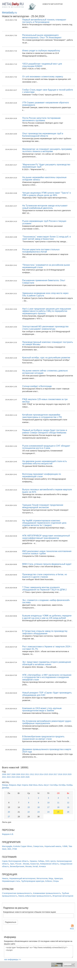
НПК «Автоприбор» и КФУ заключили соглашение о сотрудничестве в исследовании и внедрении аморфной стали (46, 677)
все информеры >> (12, 959)
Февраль (13, 785)
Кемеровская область (49, 864)
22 (29, 812)
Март (19, 785)
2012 (32, 774)
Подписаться (10, 922)
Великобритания (17, 866)
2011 (27, 774)
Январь (5, 785)
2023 (13, 777)
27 (9, 817)
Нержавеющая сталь (11, 881)
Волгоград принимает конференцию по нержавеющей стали (41, 475)
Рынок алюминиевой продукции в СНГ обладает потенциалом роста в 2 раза (46, 447)
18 (58, 807)
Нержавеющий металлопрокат (22, 878)
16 (38, 807)
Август (46, 785)
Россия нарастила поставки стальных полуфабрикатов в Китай (41, 250)
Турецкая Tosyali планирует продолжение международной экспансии (42, 506)
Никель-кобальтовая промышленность (35, 896)
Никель (5, 878)
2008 (13, 774)
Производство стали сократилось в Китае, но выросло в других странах (44, 575)
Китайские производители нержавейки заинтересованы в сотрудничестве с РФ (42, 416)
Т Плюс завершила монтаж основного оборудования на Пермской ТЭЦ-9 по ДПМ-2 (44, 588)
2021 (4, 777)
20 (9, 812)
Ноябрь (69, 785)
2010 (23, 774)
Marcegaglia (7, 846)
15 (29, 807)
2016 (51, 774)
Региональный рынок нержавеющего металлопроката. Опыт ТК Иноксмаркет (41, 36)
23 (38, 812)
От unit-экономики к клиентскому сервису (42, 76)
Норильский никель (52, 846)
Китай (35, 866)
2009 (18, 774)
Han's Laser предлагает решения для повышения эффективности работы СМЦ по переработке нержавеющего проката (46, 311)
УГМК (14, 849)
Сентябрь (54, 785)
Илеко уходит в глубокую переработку (41, 50)
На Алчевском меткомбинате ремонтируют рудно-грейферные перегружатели (47, 722)
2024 (18, 777)
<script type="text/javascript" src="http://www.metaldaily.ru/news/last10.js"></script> (38, 951)
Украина (33, 861)
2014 (41, 774)
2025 (23, 777)
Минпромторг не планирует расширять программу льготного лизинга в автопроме (47, 150)
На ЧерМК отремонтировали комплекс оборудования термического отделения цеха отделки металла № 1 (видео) (44, 522)
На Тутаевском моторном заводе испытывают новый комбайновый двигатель (45, 206)
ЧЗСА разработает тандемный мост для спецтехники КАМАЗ (42, 65)
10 (48, 803)
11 (58, 803)
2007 (9, 774)
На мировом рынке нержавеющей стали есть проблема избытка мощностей (44, 462)
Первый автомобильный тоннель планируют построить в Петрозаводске (44, 21)
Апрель (25, 785)
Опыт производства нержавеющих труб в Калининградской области (42, 134)
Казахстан (34, 864)
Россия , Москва (22, 864)
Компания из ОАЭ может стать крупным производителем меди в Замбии (42, 709)
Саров (4, 861)
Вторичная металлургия (63, 896)
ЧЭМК (65, 846)
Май (30, 785)
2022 (9, 777)
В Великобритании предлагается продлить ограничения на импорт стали (43, 737)
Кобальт (48, 881)
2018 (60, 774)
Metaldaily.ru (9, 12)
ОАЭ (47, 861)
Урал (12, 864)
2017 (55, 774)
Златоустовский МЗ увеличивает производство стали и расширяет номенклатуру (45, 327)
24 (48, 812)
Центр (53, 861)
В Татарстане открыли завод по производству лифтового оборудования (44, 632)
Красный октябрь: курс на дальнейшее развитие (46, 357)
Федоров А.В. (8, 834)
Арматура (58, 878)
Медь (51, 878)
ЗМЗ (9, 849)
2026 (27, 777)
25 (58, 812)
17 (48, 807)
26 (68, 812)
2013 (37, 774)
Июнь (35, 785)
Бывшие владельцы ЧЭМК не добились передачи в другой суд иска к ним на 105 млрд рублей (46, 616)
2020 (69, 774)
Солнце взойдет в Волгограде (37, 386)
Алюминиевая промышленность (47, 893)
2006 (4, 774)
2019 (65, 774)
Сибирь (41, 861)
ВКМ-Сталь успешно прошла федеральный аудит (47, 564)
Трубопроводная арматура (32, 881)
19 (68, 807)
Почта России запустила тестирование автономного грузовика (41, 119)
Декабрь (5, 788)
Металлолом (42, 878)
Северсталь (38, 846)
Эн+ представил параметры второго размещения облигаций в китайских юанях (46, 663)
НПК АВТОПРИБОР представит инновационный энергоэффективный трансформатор (46, 537)
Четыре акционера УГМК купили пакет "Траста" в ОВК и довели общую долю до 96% (46, 194)
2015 (46, 774)
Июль (40, 785)
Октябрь (62, 785)
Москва (28, 866)
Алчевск (42, 866)
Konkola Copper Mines (22, 846)
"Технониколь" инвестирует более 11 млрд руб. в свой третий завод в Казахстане (46, 238)
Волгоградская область (19, 861)
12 (68, 803)
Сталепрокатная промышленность (17, 893)
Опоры (56, 881)
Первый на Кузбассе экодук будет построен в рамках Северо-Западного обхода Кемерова (44, 431)
